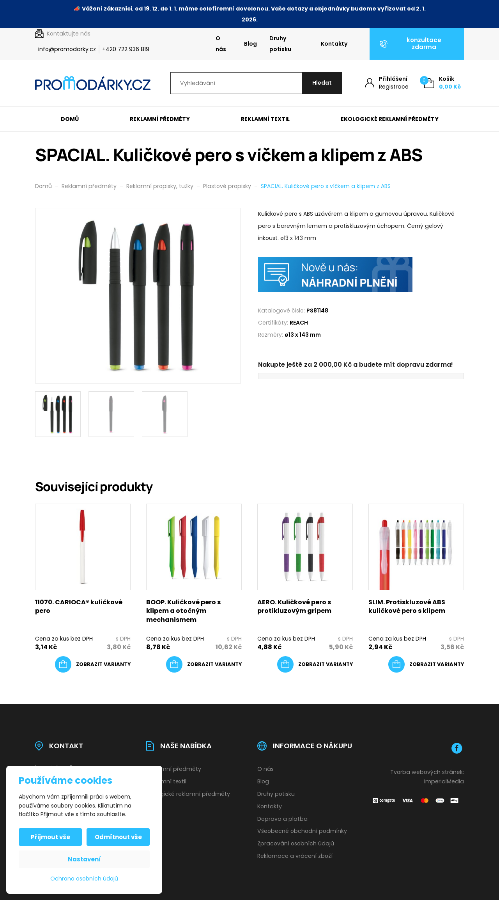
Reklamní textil (265, 119)
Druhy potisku (280, 43)
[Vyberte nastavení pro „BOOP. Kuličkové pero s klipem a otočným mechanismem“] (204, 664)
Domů (70, 119)
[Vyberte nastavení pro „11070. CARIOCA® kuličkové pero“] (93, 664)
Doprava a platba (282, 819)
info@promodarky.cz (67, 49)
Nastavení (84, 859)
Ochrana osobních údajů (84, 878)
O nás (221, 43)
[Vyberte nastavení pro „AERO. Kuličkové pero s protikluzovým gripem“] (315, 664)
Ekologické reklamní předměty (390, 119)
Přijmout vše (50, 837)
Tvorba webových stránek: (427, 772)
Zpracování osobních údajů (295, 843)
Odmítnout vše (118, 837)
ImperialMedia (444, 781)
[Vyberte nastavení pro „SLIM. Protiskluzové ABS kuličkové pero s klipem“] (426, 664)
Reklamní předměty (160, 119)
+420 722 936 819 (125, 49)
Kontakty (334, 44)
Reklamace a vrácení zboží (295, 856)
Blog (250, 44)
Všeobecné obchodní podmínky (302, 831)
